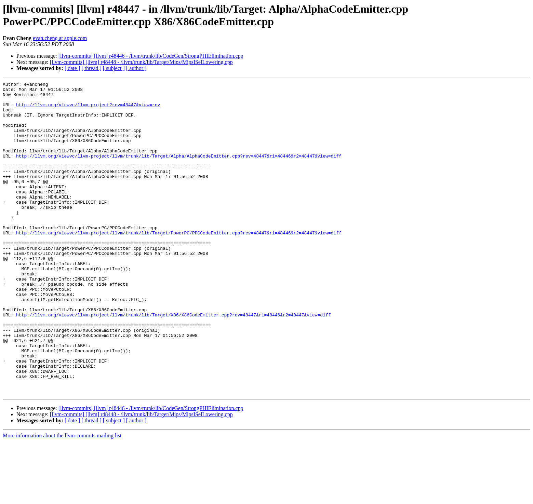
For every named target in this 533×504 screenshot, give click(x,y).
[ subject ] (114, 68)
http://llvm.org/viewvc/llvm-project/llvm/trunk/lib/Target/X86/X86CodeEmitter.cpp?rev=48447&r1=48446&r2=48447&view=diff (173, 362)
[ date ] (72, 68)
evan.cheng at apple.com (60, 38)
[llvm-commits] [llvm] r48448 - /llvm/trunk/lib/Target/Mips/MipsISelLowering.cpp (141, 62)
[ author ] (136, 68)
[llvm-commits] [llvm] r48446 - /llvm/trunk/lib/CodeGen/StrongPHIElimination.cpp (150, 56)
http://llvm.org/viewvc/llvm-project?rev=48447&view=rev (88, 110)
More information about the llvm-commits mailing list (62, 498)
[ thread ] (91, 68)
